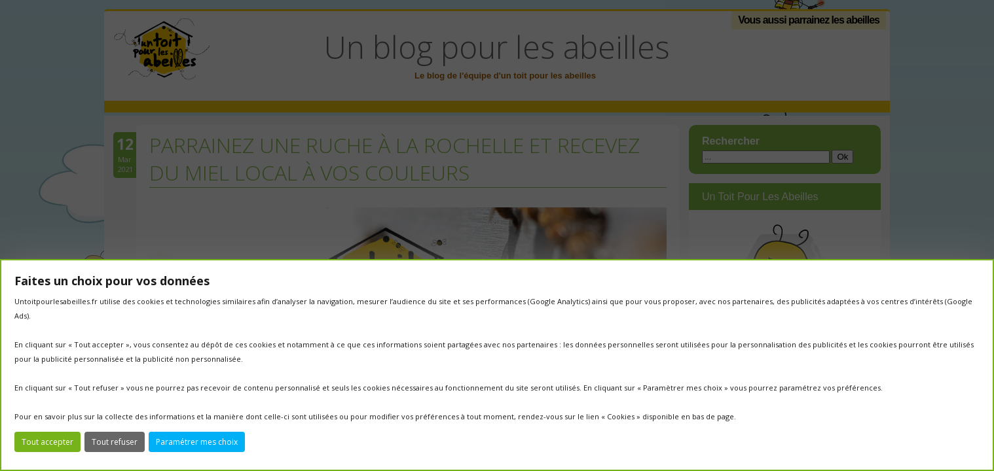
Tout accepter (47, 441)
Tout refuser (115, 441)
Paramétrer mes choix (197, 441)
